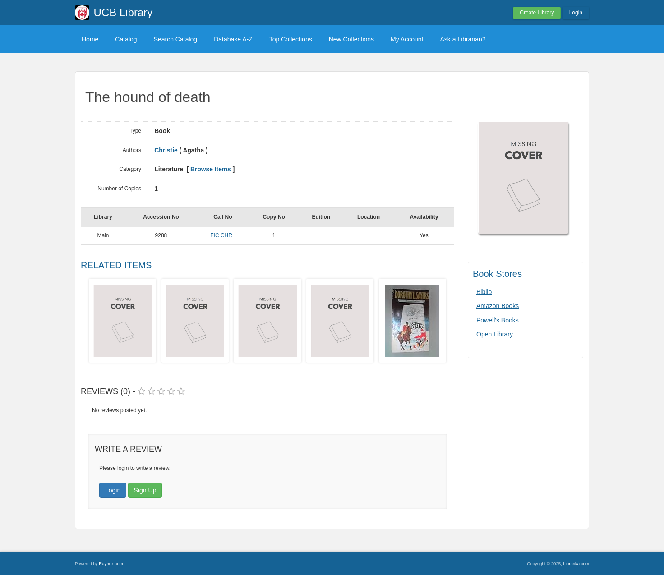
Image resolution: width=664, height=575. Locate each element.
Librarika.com (576, 563)
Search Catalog (176, 39)
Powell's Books (497, 320)
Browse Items (210, 169)
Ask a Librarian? (462, 39)
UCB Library (123, 12)
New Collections (351, 39)
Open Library (494, 334)
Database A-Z (233, 39)
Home (90, 39)
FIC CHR (221, 235)
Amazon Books (497, 305)
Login (575, 12)
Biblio (484, 291)
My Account (407, 39)
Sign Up (145, 490)
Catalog (126, 39)
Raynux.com (111, 563)
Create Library (537, 12)
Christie (165, 150)
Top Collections (290, 39)
